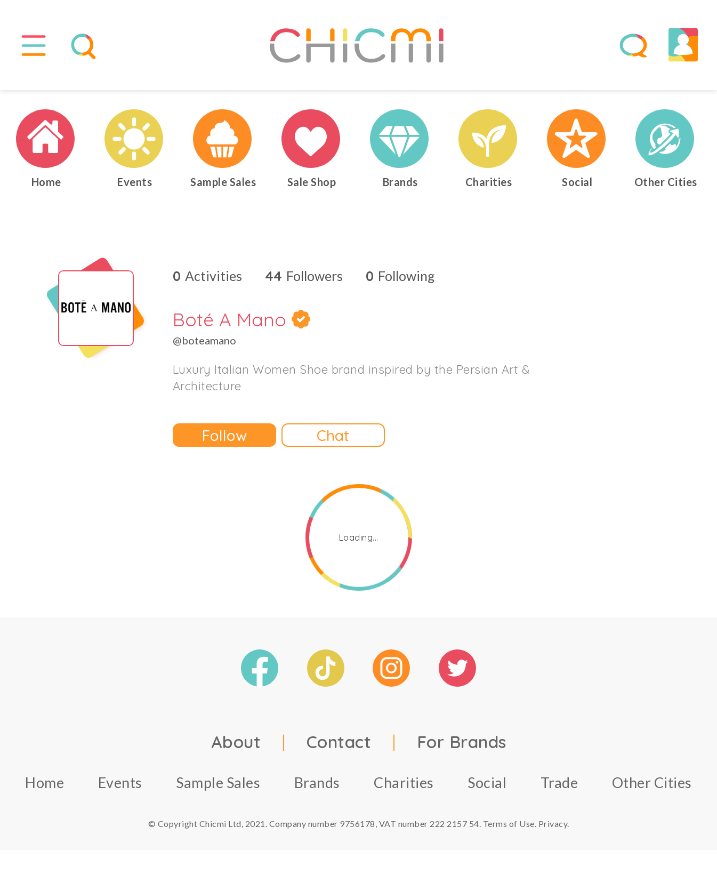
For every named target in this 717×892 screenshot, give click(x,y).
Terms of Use (509, 828)
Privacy (553, 828)
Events (120, 787)
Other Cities (652, 787)
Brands (317, 787)
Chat (333, 439)
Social (487, 787)
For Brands (461, 746)
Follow (224, 439)
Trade (559, 787)
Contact (339, 746)
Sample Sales (218, 787)
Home (44, 787)
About (236, 746)
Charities (404, 787)
